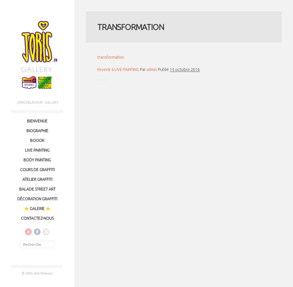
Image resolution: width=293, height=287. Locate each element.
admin (151, 69)
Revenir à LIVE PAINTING (118, 69)
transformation (110, 57)
